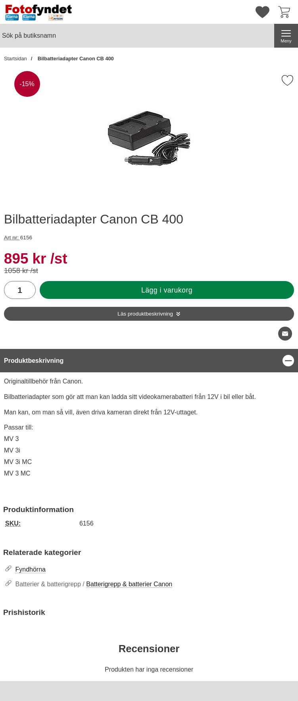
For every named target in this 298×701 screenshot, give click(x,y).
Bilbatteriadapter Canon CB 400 (75, 59)
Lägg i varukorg (166, 290)
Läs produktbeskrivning (145, 314)
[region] (149, 360)
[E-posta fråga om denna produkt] (285, 334)
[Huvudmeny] (286, 36)
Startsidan (15, 59)
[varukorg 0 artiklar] (286, 12)
